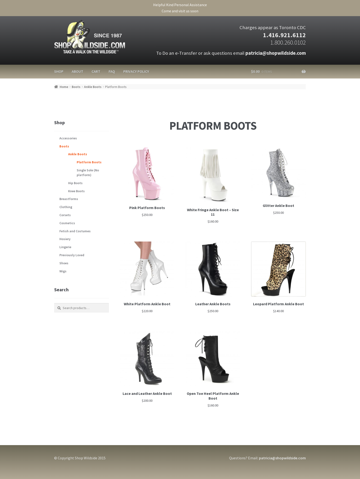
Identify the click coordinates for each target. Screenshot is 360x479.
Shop (58, 71)
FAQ (112, 71)
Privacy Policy (136, 71)
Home (64, 87)
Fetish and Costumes (75, 231)
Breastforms (68, 199)
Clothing (65, 207)
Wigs (63, 271)
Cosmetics (67, 223)
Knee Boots (76, 191)
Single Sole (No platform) (88, 172)
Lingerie (65, 247)
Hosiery (65, 239)
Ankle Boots (93, 87)
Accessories (68, 138)
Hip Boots (75, 183)
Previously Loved (71, 255)
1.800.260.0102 (288, 42)
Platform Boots (89, 162)
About (77, 71)
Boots (76, 87)
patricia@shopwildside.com (275, 53)
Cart (96, 71)
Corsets (65, 215)
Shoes (63, 263)
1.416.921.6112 (284, 35)
